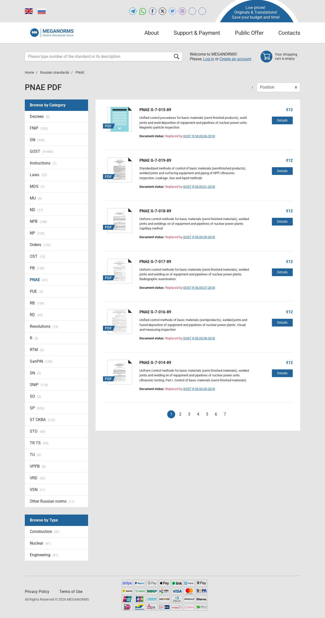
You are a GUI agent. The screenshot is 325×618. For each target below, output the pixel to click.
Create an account (235, 59)
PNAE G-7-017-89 (155, 261)
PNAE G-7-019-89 (155, 160)
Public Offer (249, 33)
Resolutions (44, 326)
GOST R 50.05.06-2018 (199, 136)
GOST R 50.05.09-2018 (199, 237)
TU (35, 454)
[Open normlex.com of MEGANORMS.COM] (202, 11)
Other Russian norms (52, 501)
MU (36, 198)
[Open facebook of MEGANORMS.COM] (152, 11)
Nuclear (40, 543)
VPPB (38, 466)
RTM (37, 349)
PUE (36, 291)
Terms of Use (70, 591)
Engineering (44, 555)
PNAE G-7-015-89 (155, 109)
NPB (38, 221)
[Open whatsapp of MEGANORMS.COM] (142, 11)
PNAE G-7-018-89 (155, 211)
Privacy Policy (37, 591)
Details (282, 120)
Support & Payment (197, 33)
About (151, 33)
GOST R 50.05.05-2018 (199, 389)
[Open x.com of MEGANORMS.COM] (162, 11)
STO (37, 431)
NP (37, 233)
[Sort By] (278, 87)
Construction (45, 531)
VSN (37, 489)
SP (37, 408)
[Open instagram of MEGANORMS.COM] (182, 11)
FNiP (39, 128)
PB (37, 268)
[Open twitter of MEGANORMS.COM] (172, 11)
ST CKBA (42, 419)
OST (37, 256)
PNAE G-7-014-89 (155, 362)
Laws (38, 174)
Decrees (40, 116)
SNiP (39, 384)
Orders (40, 244)
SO (35, 396)
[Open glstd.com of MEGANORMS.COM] (192, 11)
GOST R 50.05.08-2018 (199, 338)
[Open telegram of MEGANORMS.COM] (132, 11)
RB (37, 303)
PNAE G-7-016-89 (155, 312)
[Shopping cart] (280, 57)
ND (36, 209)
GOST (41, 151)
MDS (37, 186)
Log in (208, 59)
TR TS (39, 443)
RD (36, 314)
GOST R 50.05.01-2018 (199, 187)
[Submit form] (176, 56)
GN (37, 139)
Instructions (43, 163)
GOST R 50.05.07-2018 (199, 288)
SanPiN (41, 361)
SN (35, 373)
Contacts (289, 33)
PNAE (39, 279)
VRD (37, 478)
